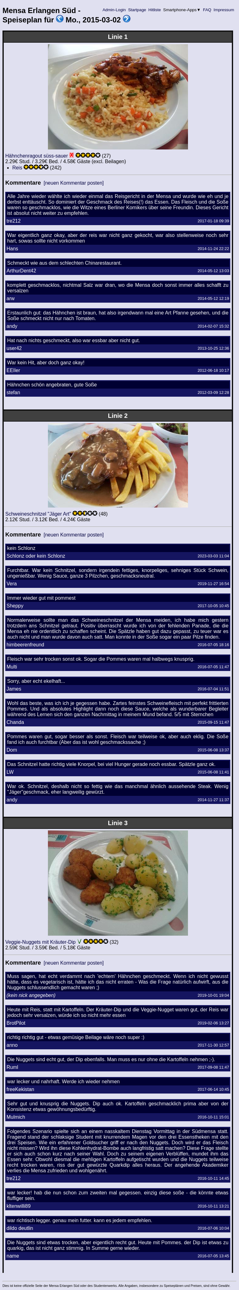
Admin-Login (114, 9)
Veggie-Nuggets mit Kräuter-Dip (40, 942)
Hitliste (154, 9)
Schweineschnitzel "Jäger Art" (38, 514)
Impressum (224, 9)
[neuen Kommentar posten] (74, 183)
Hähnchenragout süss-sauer (36, 155)
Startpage (137, 9)
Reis (17, 167)
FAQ (207, 9)
